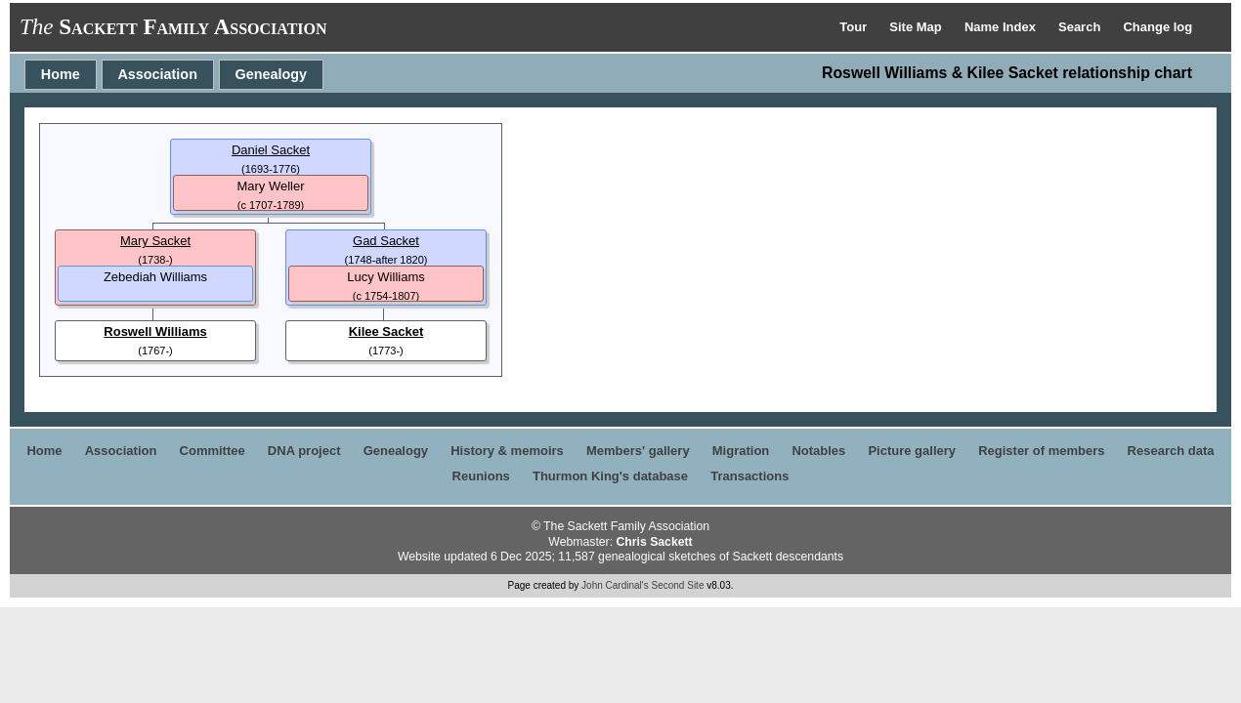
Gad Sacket (386, 240)
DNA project (304, 450)
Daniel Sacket (271, 150)
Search (1081, 27)
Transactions (749, 476)
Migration (741, 450)
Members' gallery (638, 450)
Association (157, 74)
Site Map (917, 27)
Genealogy (271, 74)
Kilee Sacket (386, 331)
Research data (1171, 450)
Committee (212, 450)
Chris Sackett (654, 542)
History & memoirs (507, 450)
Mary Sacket (155, 240)
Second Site (678, 585)
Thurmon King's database (610, 476)
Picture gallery (912, 450)
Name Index (1002, 27)
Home (60, 74)
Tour (855, 27)
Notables (818, 450)
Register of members (1041, 450)
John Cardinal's (615, 585)
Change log (1157, 27)
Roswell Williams (155, 331)
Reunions (481, 476)
